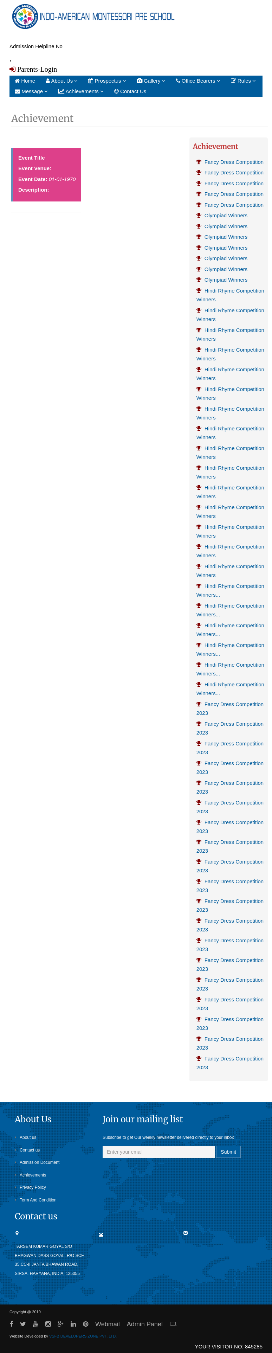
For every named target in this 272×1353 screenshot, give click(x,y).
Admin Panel (145, 1324)
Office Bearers (198, 81)
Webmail (107, 1324)
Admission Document (37, 1162)
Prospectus (107, 81)
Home (25, 81)
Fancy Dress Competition (230, 162)
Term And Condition (36, 1200)
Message (31, 91)
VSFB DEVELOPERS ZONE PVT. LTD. (83, 1336)
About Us (62, 81)
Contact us (27, 1150)
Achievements (81, 91)
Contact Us (130, 91)
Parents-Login (36, 69)
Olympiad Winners (222, 215)
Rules (243, 81)
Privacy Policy (30, 1187)
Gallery (151, 81)
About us (25, 1137)
